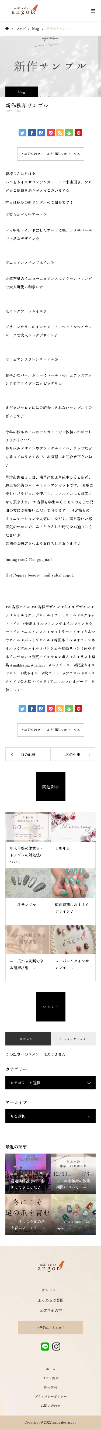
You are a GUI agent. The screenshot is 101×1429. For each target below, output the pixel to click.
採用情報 (50, 1387)
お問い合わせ (50, 1405)
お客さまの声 (50, 1310)
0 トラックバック (73, 1039)
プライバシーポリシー (50, 1396)
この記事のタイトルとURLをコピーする (50, 153)
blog (21, 91)
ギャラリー (50, 1290)
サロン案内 (51, 1378)
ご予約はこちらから (50, 1327)
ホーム (50, 1368)
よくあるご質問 (50, 1300)
